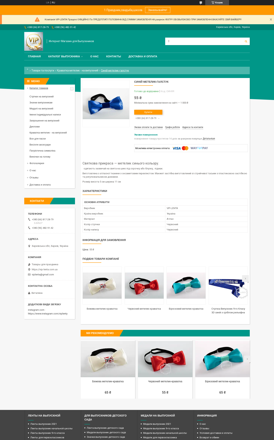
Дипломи (35, 126)
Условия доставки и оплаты (216, 433)
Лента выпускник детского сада (105, 427)
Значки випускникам (41, 102)
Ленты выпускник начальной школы (51, 428)
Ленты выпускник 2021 (43, 424)
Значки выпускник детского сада (106, 436)
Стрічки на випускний (42, 96)
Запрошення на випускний (44, 120)
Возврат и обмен (209, 437)
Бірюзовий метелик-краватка (186, 308)
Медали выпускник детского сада (106, 432)
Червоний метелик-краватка (144, 308)
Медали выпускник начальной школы (165, 433)
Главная (34, 56)
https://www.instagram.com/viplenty (47, 313)
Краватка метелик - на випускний (77, 70)
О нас (94, 56)
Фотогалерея (37, 163)
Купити (148, 112)
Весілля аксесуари (40, 144)
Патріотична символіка (42, 150)
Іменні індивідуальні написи (45, 114)
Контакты (113, 56)
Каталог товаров (39, 88)
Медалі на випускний (41, 108)
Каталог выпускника (64, 56)
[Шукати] (246, 41)
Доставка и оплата (143, 56)
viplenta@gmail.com (43, 274)
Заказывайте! (157, 10)
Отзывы (34, 177)
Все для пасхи (38, 138)
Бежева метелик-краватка (102, 308)
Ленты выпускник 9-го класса (47, 433)
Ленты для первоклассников (47, 437)
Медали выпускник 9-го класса (161, 428)
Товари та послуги (42, 70)
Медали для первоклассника (160, 437)
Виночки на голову (40, 156)
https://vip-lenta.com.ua (45, 269)
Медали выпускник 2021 (157, 424)
